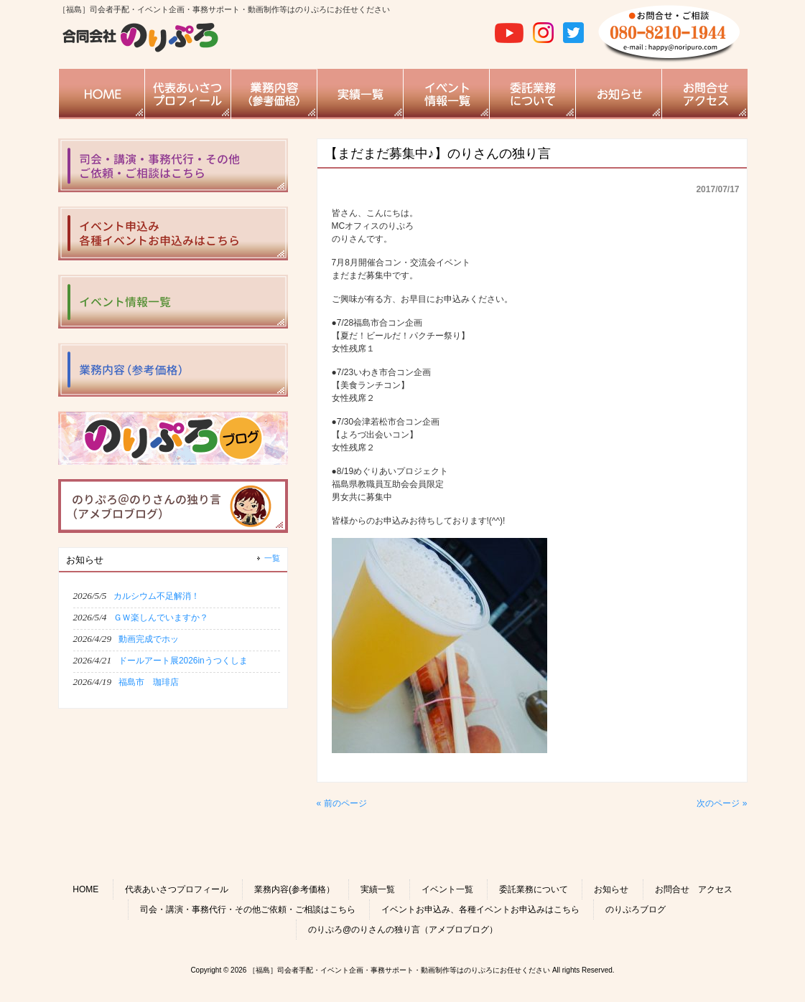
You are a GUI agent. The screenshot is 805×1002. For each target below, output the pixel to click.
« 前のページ (342, 803)
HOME (85, 889)
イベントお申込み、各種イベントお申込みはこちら (480, 909)
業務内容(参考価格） (294, 889)
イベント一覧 (447, 889)
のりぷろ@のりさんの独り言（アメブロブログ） (403, 930)
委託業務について (533, 889)
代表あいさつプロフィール (176, 889)
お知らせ (611, 889)
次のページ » (722, 803)
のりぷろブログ (635, 909)
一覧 (272, 558)
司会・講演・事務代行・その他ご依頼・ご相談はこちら (247, 909)
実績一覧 (377, 889)
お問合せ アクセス (693, 889)
